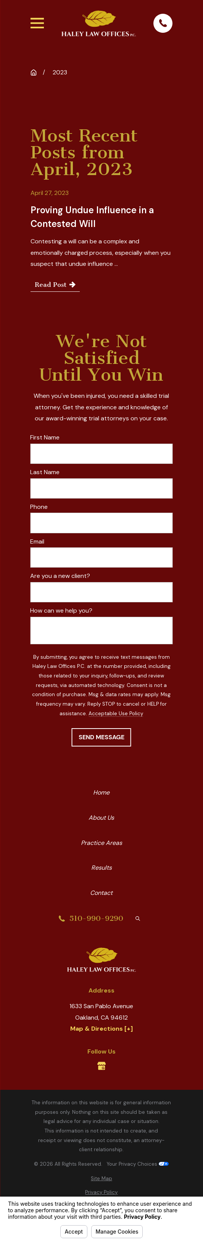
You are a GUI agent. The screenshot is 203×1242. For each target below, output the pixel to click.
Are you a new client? (60, 575)
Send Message (101, 737)
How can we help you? (61, 610)
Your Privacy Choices (138, 1164)
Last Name (45, 472)
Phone (39, 506)
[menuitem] (101, 1179)
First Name (45, 437)
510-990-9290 (96, 918)
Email (37, 541)
